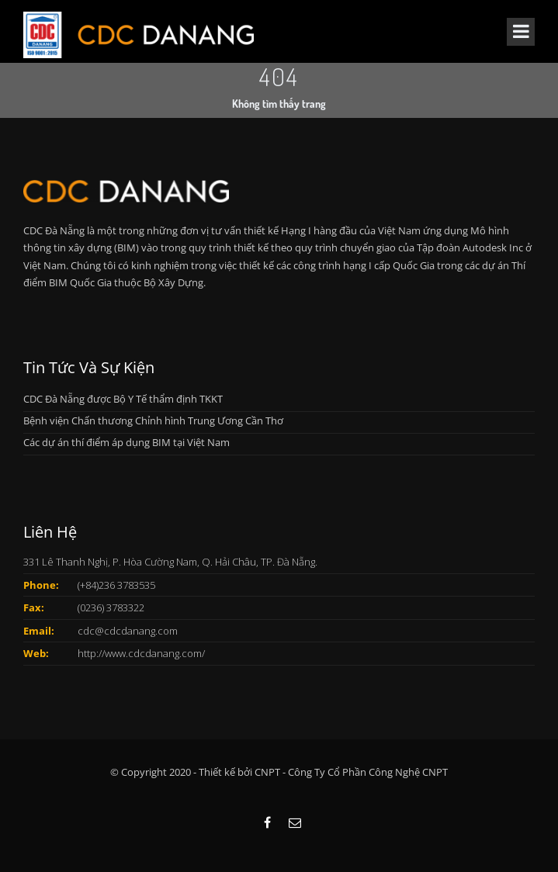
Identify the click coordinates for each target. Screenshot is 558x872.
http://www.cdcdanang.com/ (141, 653)
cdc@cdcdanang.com (128, 631)
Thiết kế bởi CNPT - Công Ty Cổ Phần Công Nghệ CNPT (323, 772)
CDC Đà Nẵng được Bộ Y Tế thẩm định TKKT (123, 399)
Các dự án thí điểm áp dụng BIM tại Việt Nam (126, 442)
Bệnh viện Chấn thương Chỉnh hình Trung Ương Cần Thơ (153, 420)
